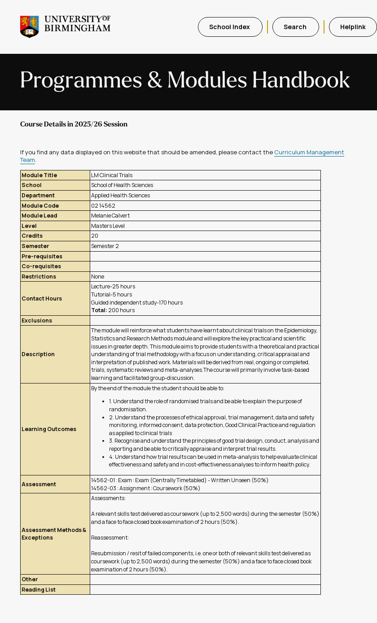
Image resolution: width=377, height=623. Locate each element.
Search (296, 26)
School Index (230, 26)
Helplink (353, 26)
